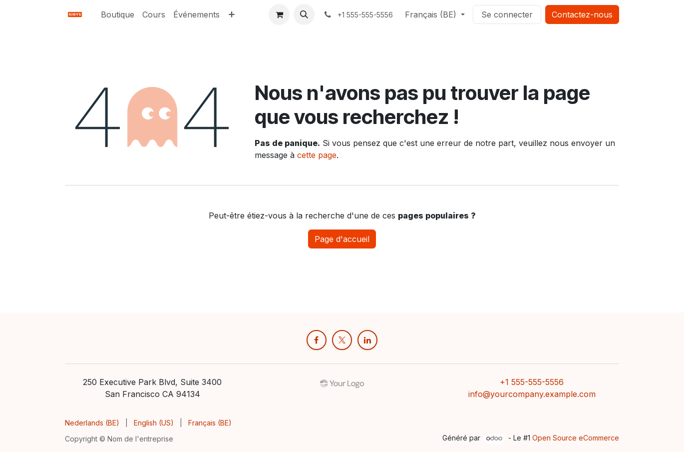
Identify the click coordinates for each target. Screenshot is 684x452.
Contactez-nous (582, 15)
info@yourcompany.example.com (532, 394)
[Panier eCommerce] (279, 14)
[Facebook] (317, 340)
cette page (317, 155)
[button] (304, 14)
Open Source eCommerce (575, 438)
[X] (342, 340)
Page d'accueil (342, 239)
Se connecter (507, 15)
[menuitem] (117, 14)
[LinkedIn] (367, 340)
